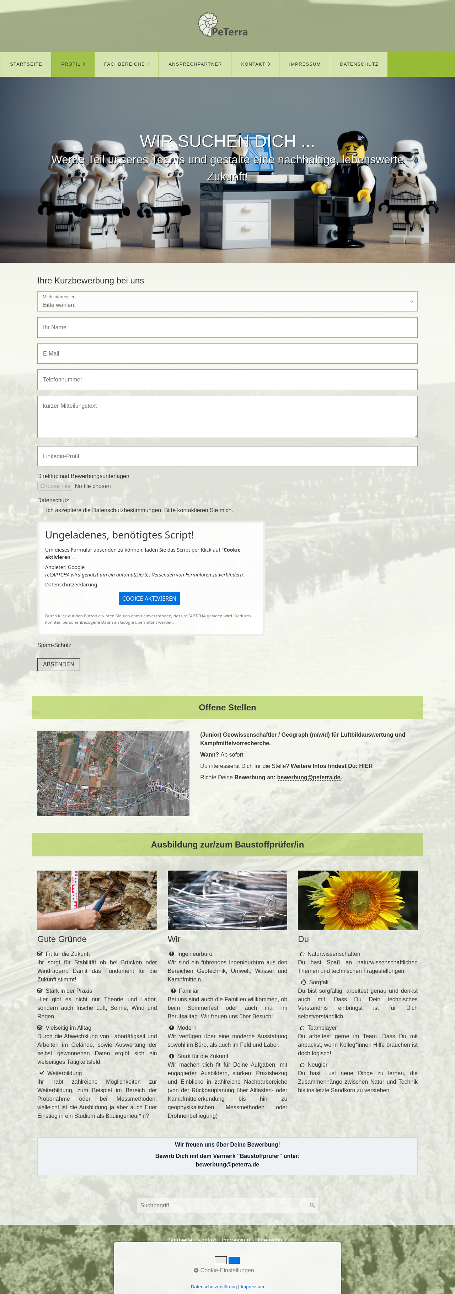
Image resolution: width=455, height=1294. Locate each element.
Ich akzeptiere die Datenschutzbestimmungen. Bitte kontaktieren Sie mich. (139, 510)
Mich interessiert (59, 297)
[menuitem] (25, 64)
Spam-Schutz (54, 645)
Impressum (305, 64)
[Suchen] (312, 1205)
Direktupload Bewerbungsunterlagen (83, 476)
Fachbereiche (124, 64)
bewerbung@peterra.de (308, 777)
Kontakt (253, 64)
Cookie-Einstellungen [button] (224, 1270)
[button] (149, 598)
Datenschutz (359, 64)
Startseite (26, 64)
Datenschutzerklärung (71, 584)
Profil (71, 64)
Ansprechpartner (195, 64)
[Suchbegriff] (227, 1205)
